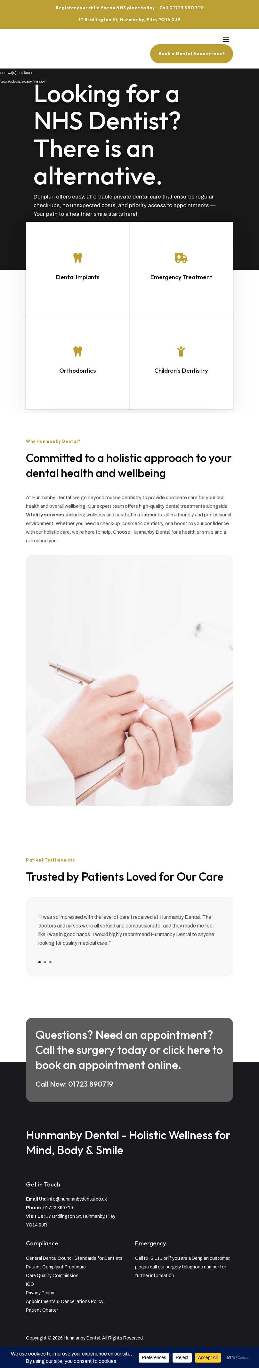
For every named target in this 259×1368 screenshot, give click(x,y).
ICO (30, 1284)
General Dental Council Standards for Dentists (74, 1258)
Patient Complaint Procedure (56, 1267)
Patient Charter (42, 1310)
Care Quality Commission (52, 1275)
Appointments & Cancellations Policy (64, 1301)
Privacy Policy (40, 1293)
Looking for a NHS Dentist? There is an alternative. (108, 136)
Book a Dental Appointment (191, 53)
